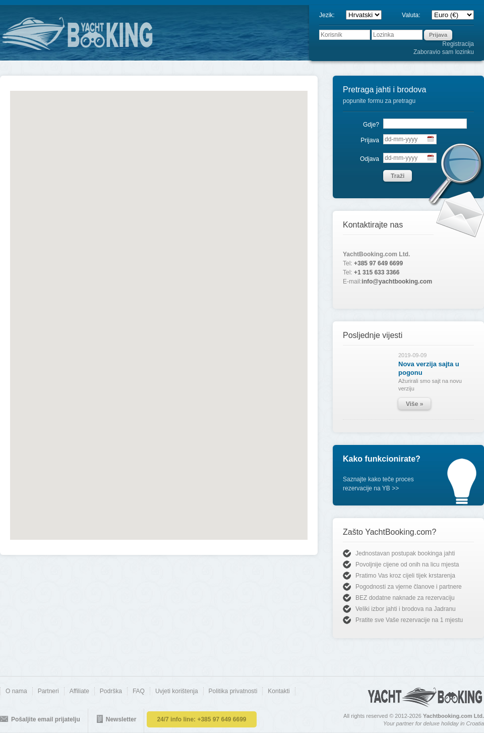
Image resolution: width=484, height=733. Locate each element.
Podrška (111, 691)
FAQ (139, 691)
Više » (414, 404)
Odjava (369, 158)
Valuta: (415, 15)
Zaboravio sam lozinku (443, 51)
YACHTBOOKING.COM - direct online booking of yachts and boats (113, 33)
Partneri (48, 691)
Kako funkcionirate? (381, 459)
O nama (16, 691)
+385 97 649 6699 (378, 263)
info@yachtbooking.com (396, 281)
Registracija (458, 43)
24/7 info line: (201, 719)
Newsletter (121, 719)
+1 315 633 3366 (376, 272)
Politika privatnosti (233, 691)
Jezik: (331, 15)
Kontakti (278, 691)
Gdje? (371, 124)
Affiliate (79, 691)
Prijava (369, 140)
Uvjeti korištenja (176, 691)
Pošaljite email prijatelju (45, 719)
